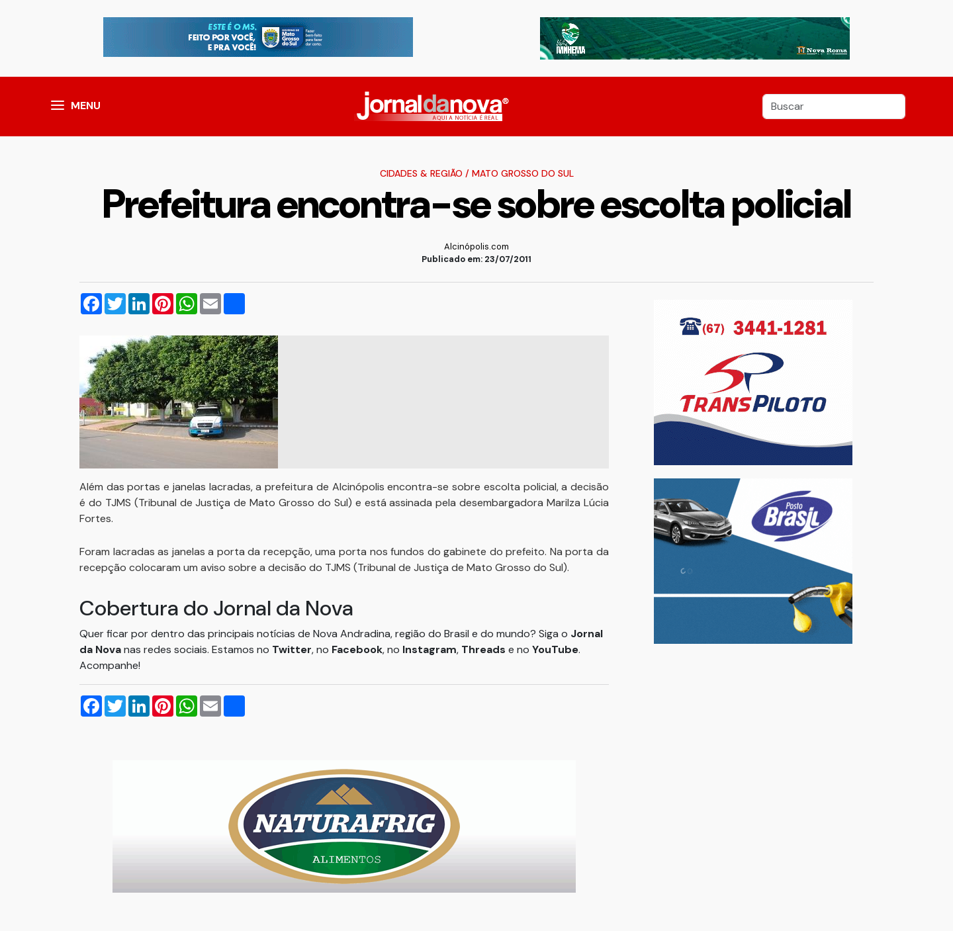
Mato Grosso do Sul (523, 173)
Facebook (357, 649)
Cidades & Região (421, 173)
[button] (58, 106)
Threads (484, 649)
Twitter (292, 649)
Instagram (429, 649)
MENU (86, 105)
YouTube (555, 649)
